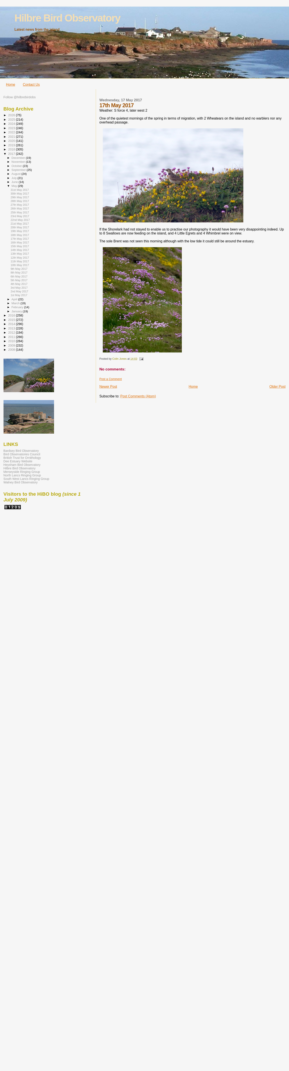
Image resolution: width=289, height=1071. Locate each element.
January (17, 311)
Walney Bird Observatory (21, 482)
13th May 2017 (20, 253)
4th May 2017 (19, 284)
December (18, 157)
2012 (12, 332)
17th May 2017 (20, 238)
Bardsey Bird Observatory (21, 450)
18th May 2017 (20, 235)
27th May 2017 (20, 204)
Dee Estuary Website (18, 461)
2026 (12, 115)
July (14, 178)
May (14, 186)
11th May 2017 (20, 261)
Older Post (277, 386)
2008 (12, 349)
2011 (12, 337)
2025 (12, 119)
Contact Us (31, 84)
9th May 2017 (19, 268)
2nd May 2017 (19, 291)
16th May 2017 (20, 242)
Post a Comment (110, 379)
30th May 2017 (20, 193)
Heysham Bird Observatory (22, 465)
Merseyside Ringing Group (22, 472)
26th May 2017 (20, 208)
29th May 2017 (20, 197)
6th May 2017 (19, 276)
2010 (12, 341)
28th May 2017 (20, 201)
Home (10, 84)
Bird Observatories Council (22, 454)
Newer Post (108, 386)
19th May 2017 (20, 231)
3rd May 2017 (19, 287)
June (15, 182)
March (15, 303)
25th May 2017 (20, 212)
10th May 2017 (20, 265)
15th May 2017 (20, 246)
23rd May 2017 (20, 216)
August (16, 173)
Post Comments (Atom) (138, 396)
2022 (12, 132)
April (14, 299)
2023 (12, 128)
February (17, 307)
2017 (12, 154)
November (18, 161)
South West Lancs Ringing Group (26, 479)
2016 (12, 315)
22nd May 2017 (20, 220)
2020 (12, 141)
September (19, 170)
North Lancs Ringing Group (22, 475)
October (17, 166)
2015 (12, 320)
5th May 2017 (19, 280)
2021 (12, 136)
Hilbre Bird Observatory (67, 18)
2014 (12, 324)
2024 (12, 123)
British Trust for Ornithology (22, 458)
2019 (12, 145)
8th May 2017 (19, 272)
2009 (12, 345)
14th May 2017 (20, 250)
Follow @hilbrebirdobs (20, 97)
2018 (12, 149)
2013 (12, 328)
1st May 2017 (19, 295)
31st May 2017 (20, 189)
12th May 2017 (20, 257)
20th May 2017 (20, 227)
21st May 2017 (20, 223)
